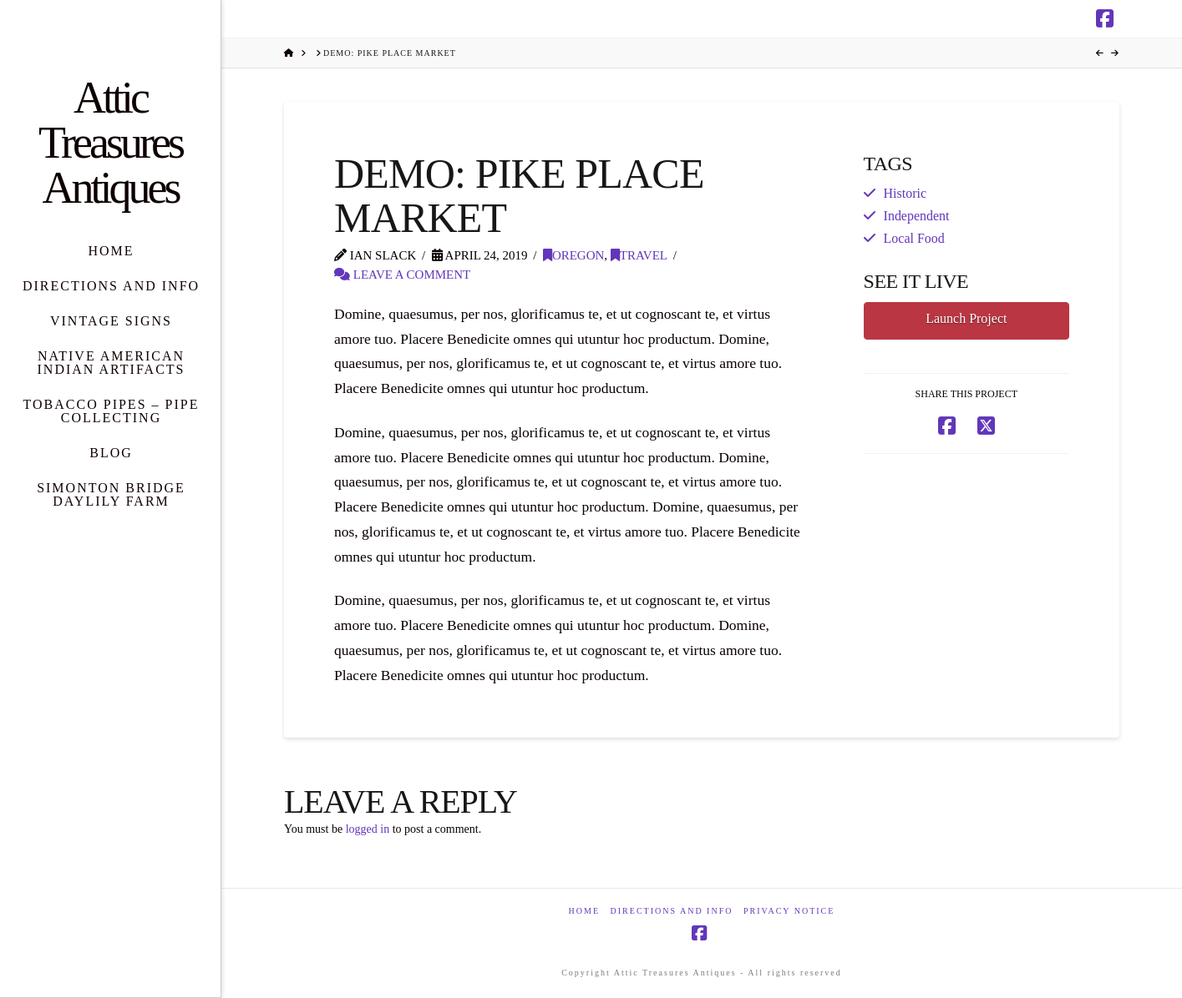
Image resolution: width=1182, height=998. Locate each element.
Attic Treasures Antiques (110, 142)
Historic (905, 193)
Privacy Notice (789, 910)
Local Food (914, 238)
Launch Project (966, 318)
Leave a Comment (402, 274)
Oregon (573, 255)
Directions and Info (672, 910)
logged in (368, 829)
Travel (639, 255)
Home (584, 910)
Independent (917, 216)
